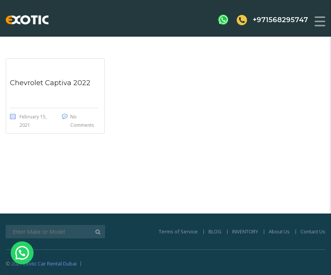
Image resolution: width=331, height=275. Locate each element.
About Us (279, 195)
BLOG (214, 195)
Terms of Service (178, 195)
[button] (22, 252)
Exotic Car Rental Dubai (50, 227)
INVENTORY (245, 195)
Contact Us (312, 195)
